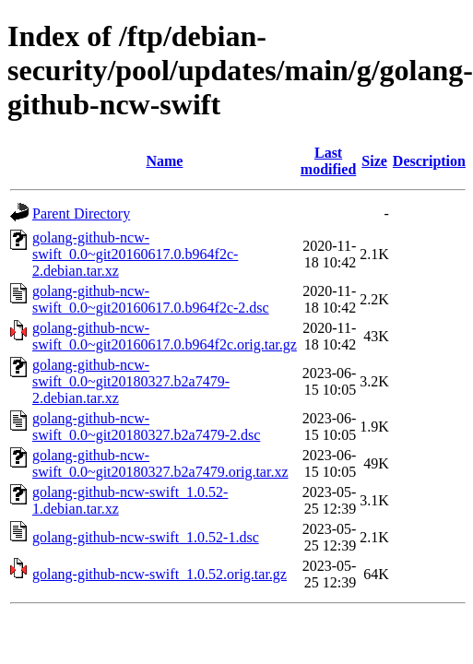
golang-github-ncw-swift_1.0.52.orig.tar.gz (159, 574)
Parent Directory (81, 213)
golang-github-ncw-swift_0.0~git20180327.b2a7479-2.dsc (146, 426)
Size (374, 161)
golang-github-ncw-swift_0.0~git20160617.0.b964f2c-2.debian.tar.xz (135, 254)
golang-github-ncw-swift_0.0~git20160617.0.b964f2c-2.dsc (150, 299)
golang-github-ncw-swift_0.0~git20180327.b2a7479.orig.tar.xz (160, 463)
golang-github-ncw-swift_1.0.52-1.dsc (145, 537)
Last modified (328, 161)
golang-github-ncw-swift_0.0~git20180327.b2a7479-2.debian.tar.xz (131, 381)
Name (164, 161)
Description (429, 161)
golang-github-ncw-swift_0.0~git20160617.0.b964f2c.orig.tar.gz (164, 336)
